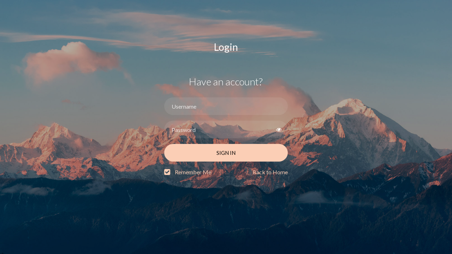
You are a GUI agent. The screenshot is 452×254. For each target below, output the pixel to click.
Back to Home (270, 172)
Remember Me (193, 172)
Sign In (226, 153)
